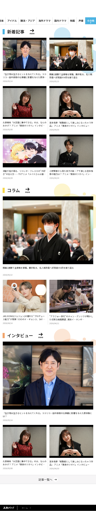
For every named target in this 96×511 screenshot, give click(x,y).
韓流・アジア (27, 20)
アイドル (12, 20)
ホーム (25, 507)
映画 (72, 20)
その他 (90, 20)
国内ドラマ (60, 20)
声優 (80, 20)
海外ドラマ (44, 20)
